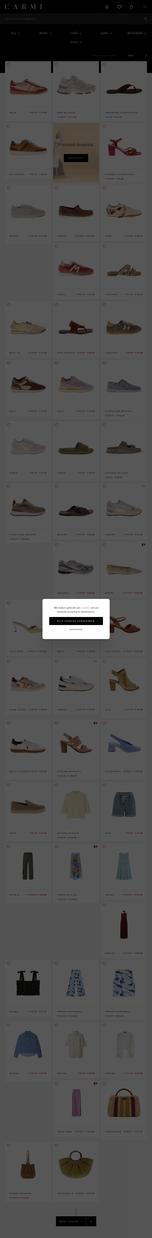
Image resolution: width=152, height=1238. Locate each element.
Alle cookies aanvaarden (76, 621)
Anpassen (76, 629)
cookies (85, 607)
